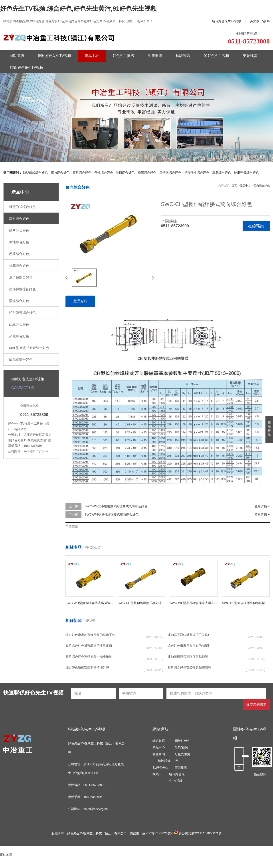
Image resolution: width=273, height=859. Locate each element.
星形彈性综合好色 (196, 172)
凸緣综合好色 (19, 324)
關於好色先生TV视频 (54, 56)
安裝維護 (250, 56)
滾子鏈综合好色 (170, 172)
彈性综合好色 (103, 172)
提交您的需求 (256, 704)
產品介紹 (80, 301)
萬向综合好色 (60, 172)
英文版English (260, 21)
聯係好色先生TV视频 (226, 21)
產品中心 (92, 56)
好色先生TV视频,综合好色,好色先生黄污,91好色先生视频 (78, 8)
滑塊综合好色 (221, 172)
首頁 (234, 185)
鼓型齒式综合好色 (35, 172)
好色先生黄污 (123, 56)
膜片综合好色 (82, 172)
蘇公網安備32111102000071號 (198, 833)
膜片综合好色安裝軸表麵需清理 (189, 667)
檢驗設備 (183, 56)
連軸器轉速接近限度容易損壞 (188, 656)
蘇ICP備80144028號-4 (157, 833)
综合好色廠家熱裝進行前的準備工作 (90, 635)
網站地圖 (6, 854)
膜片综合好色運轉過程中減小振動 (88, 656)
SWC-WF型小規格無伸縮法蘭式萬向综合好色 (116, 506)
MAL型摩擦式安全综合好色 (29, 348)
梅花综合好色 (147, 172)
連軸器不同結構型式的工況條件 (189, 635)
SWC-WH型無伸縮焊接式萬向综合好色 (111, 514)
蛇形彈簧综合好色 (246, 172)
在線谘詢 (256, 226)
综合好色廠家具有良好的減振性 (189, 645)
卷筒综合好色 (125, 172)
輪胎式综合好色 (20, 359)
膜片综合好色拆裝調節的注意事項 (88, 645)
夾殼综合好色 (19, 336)
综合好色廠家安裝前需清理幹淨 (87, 667)
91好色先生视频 (216, 56)
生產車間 (155, 56)
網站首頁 (17, 56)
